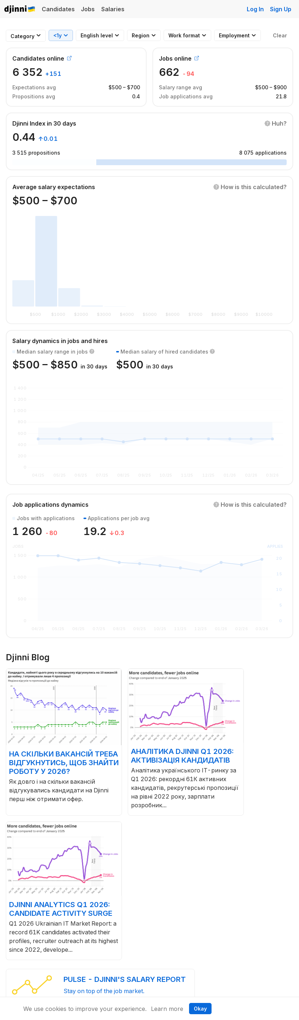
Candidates (58, 9)
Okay (200, 1008)
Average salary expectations (53, 187)
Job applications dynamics (50, 504)
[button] (276, 123)
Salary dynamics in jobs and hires (60, 340)
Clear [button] (280, 35)
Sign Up (280, 9)
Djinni (20, 9)
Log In (255, 9)
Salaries (112, 9)
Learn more (167, 1008)
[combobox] (22, 36)
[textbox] (22, 36)
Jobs (88, 9)
